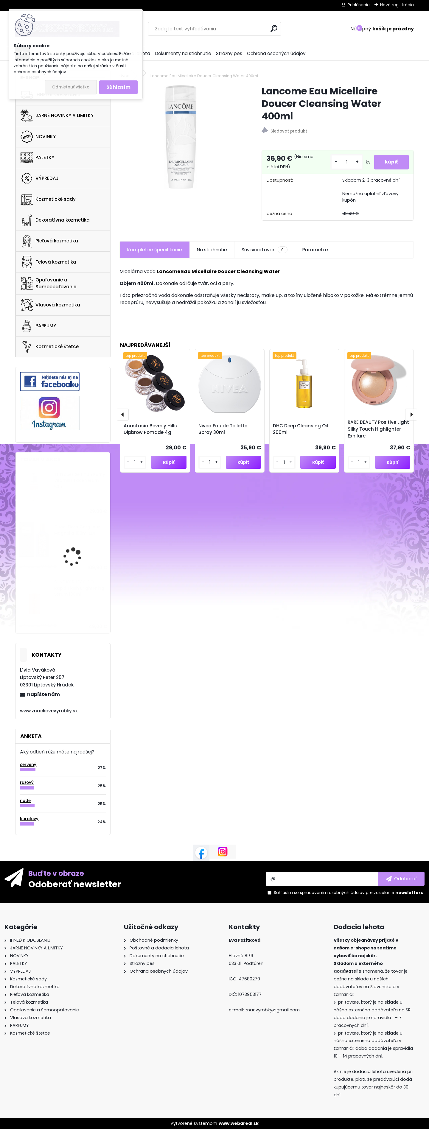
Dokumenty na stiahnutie (183, 53)
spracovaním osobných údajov (332, 893)
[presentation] (123, 415)
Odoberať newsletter (74, 884)
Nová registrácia (397, 5)
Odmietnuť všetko (70, 87)
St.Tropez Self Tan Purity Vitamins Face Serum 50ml (79, 481)
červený (28, 764)
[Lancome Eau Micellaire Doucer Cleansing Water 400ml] (181, 137)
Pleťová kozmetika (49, 241)
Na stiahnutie (212, 249)
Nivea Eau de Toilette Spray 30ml (222, 429)
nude (25, 800)
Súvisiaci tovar (264, 249)
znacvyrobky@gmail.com (272, 1010)
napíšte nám (43, 694)
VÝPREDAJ (40, 178)
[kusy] (344, 162)
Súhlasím (118, 87)
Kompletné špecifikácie (154, 249)
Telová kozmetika (48, 262)
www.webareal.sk (239, 1123)
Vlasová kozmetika (50, 305)
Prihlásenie (359, 5)
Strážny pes (229, 53)
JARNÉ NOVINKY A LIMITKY (57, 116)
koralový (29, 819)
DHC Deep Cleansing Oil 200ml (300, 429)
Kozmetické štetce (50, 346)
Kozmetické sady (48, 199)
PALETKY (37, 157)
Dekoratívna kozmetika (55, 220)
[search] (274, 28)
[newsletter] (401, 879)
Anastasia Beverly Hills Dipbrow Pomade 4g (150, 429)
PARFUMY (38, 326)
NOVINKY (38, 136)
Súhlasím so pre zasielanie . (349, 893)
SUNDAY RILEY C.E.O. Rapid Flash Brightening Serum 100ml (79, 588)
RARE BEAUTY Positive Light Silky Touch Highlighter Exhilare (378, 429)
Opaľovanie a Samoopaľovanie (48, 283)
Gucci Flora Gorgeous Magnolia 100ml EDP (77, 530)
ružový (27, 782)
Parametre (315, 249)
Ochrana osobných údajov (276, 53)
